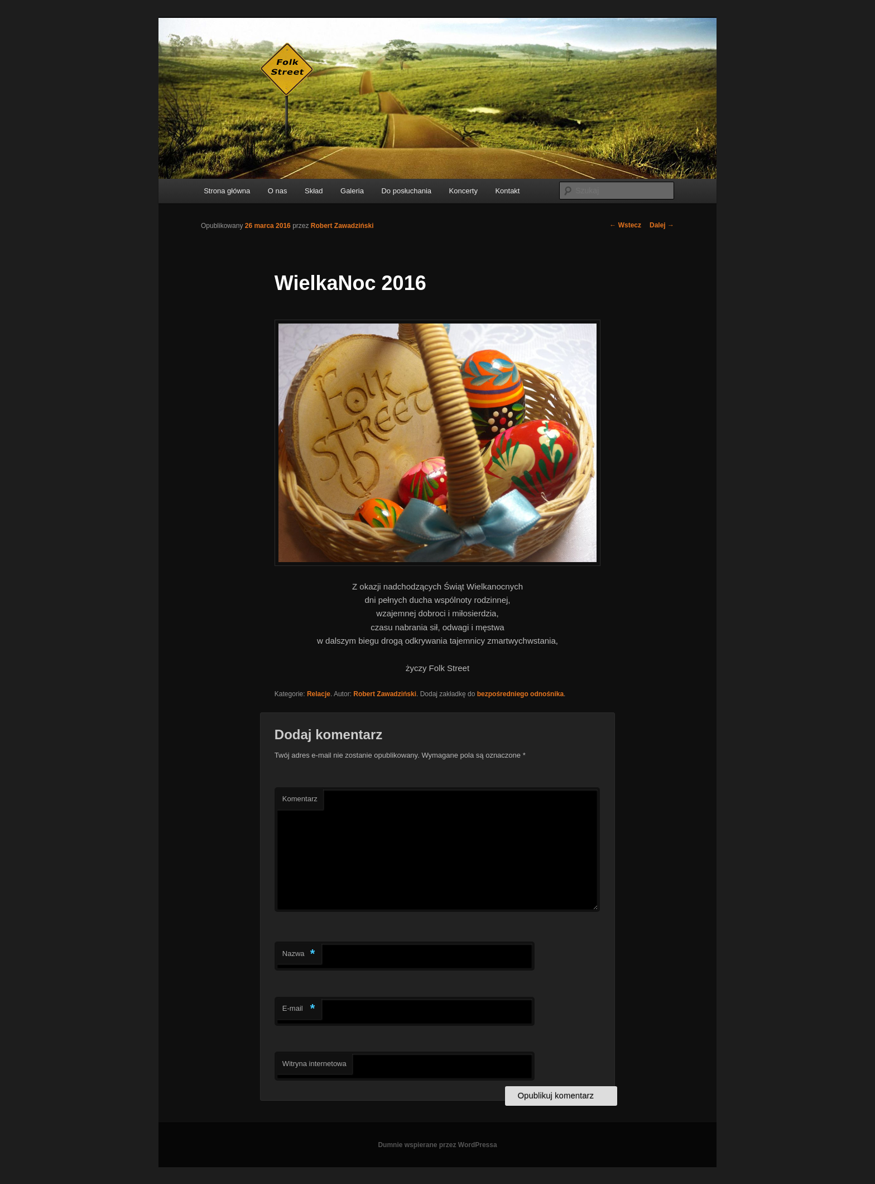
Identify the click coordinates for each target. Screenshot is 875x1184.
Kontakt (507, 191)
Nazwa (298, 954)
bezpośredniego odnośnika (520, 694)
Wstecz (625, 225)
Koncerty (463, 191)
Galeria (352, 191)
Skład (314, 191)
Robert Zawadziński (342, 226)
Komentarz (300, 799)
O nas (277, 191)
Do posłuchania (406, 191)
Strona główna (227, 191)
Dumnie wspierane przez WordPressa (437, 1145)
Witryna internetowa (314, 1063)
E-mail (298, 1009)
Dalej (662, 225)
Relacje (318, 694)
